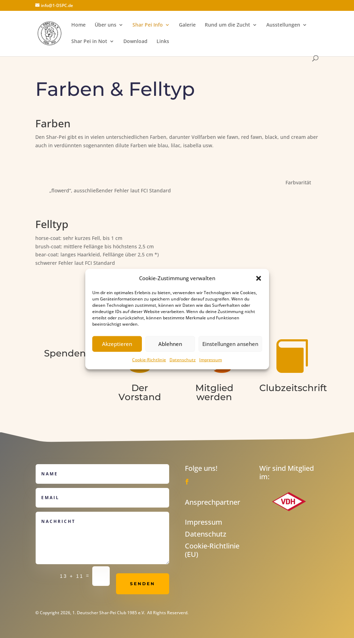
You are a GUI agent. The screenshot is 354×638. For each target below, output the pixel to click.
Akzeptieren (117, 343)
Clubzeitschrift (293, 388)
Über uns (105, 25)
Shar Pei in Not (89, 41)
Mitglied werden (214, 392)
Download (135, 41)
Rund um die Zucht (227, 25)
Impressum (210, 360)
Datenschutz (182, 360)
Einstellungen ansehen (230, 343)
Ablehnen (170, 343)
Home (78, 25)
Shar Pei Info (147, 25)
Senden (142, 583)
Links (163, 41)
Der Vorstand (139, 392)
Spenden (65, 353)
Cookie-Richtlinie (149, 360)
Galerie (187, 25)
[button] (258, 278)
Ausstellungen (283, 25)
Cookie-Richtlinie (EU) (212, 550)
